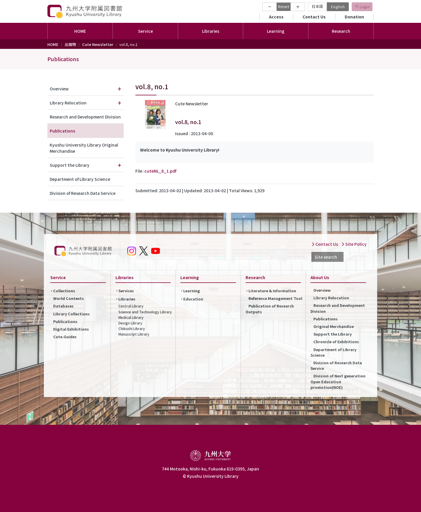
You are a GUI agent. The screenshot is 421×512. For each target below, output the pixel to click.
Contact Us (314, 17)
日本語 (317, 6)
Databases (63, 306)
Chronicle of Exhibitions (336, 341)
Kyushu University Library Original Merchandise (84, 148)
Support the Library (69, 165)
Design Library (130, 322)
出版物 (70, 44)
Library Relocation (68, 103)
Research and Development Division (85, 117)
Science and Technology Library (145, 311)
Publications (63, 59)
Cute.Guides (65, 336)
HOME (80, 31)
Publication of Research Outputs (270, 308)
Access (276, 17)
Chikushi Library (131, 328)
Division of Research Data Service (82, 193)
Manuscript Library (133, 333)
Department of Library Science (80, 179)
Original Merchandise (333, 326)
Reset (283, 6)
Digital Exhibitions (71, 329)
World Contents (68, 298)
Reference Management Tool (275, 298)
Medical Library (131, 317)
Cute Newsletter (97, 44)
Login (365, 6)
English (338, 6)
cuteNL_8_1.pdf (160, 171)
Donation (354, 17)
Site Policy (354, 244)
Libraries (126, 299)
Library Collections (71, 314)
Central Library (131, 305)
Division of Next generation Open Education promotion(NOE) (337, 381)
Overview (59, 89)
